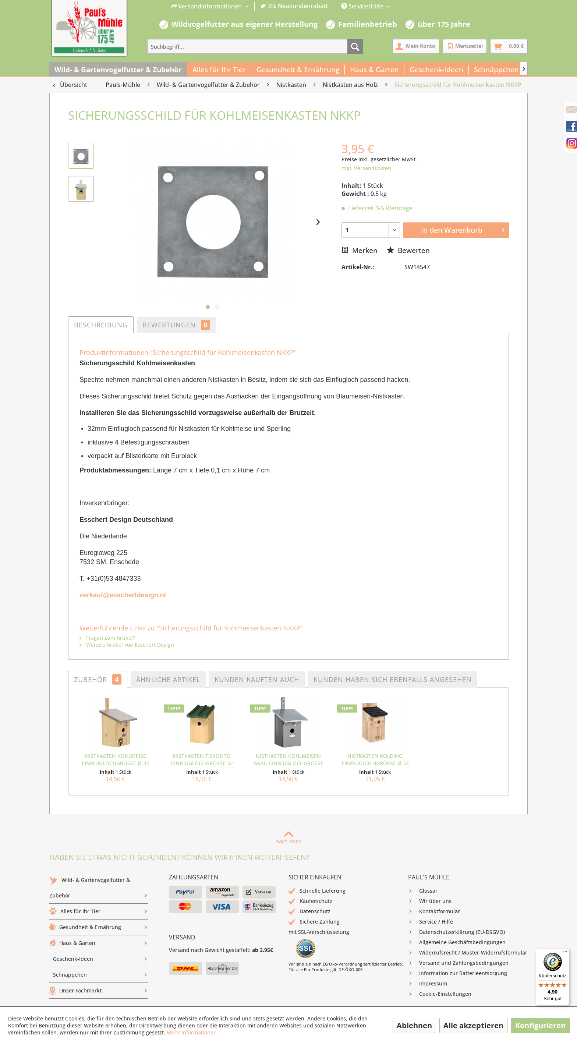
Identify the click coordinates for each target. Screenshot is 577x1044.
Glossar (423, 891)
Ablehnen (414, 1025)
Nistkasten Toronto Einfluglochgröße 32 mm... (202, 759)
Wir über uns (430, 901)
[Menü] (565, 953)
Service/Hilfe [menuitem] (363, 6)
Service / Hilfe (430, 922)
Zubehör (97, 679)
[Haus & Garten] (374, 69)
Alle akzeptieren (473, 1025)
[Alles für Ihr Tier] (219, 69)
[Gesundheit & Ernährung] (298, 69)
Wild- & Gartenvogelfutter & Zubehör (98, 889)
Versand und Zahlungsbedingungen (458, 963)
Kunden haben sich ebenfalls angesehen (393, 679)
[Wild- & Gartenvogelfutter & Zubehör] (118, 69)
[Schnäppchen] (496, 69)
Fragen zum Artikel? (107, 637)
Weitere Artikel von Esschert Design (126, 644)
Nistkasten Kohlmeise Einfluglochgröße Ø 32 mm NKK (115, 759)
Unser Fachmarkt (98, 990)
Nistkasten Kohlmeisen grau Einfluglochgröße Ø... (288, 759)
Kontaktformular (434, 911)
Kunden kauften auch (257, 679)
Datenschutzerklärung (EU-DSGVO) (456, 932)
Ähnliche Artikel (168, 679)
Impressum (427, 983)
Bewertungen (176, 325)
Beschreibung (101, 324)
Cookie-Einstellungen (439, 994)
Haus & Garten (98, 943)
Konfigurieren (540, 1025)
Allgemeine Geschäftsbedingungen (457, 942)
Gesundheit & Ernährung (98, 927)
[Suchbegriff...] (255, 46)
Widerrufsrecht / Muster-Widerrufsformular (467, 953)
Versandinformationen (207, 6)
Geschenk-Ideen (100, 959)
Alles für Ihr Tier (98, 911)
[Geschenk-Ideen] (436, 69)
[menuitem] (249, 6)
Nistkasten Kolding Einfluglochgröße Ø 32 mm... (375, 759)
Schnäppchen (100, 975)
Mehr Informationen (192, 1032)
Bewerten (408, 250)
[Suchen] (355, 46)
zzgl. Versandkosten (366, 168)
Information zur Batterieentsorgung (457, 973)
